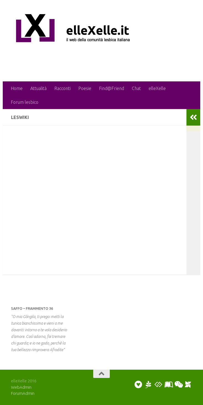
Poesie (84, 88)
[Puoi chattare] (178, 384)
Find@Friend (111, 88)
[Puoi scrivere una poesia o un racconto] (148, 384)
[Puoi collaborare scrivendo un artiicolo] (168, 384)
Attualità (38, 88)
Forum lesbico (24, 102)
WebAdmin (21, 387)
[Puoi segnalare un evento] (188, 384)
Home (17, 88)
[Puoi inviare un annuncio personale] (138, 384)
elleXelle (157, 88)
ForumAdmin (22, 393)
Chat (136, 88)
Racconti (62, 88)
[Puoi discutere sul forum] (158, 384)
